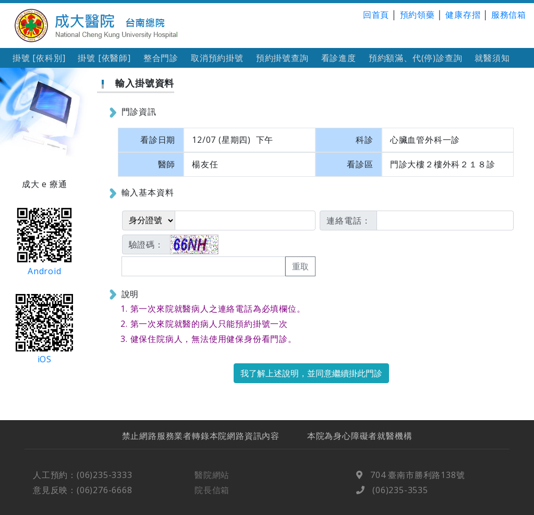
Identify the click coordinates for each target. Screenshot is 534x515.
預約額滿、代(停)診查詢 (416, 58)
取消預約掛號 (217, 58)
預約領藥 (417, 14)
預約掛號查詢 (282, 58)
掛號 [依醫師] (104, 58)
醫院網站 (212, 481)
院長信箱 (212, 496)
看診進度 (338, 58)
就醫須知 (492, 58)
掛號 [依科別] (39, 58)
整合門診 (160, 58)
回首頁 (376, 14)
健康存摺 (462, 14)
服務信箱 (508, 14)
